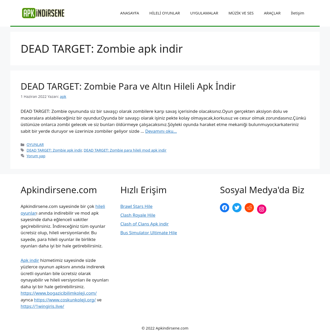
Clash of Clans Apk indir (144, 224)
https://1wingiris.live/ (42, 306)
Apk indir (30, 260)
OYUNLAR (35, 144)
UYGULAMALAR (204, 12)
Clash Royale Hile (137, 215)
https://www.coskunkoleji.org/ (65, 300)
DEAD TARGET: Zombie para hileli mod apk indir (125, 150)
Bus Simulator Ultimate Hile (148, 233)
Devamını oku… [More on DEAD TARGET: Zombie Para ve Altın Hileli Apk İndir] (161, 131)
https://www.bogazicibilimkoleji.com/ (59, 293)
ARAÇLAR (272, 12)
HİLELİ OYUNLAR (164, 12)
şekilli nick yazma (237, 226)
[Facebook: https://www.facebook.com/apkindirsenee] (224, 207)
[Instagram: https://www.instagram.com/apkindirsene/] (261, 209)
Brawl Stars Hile (136, 206)
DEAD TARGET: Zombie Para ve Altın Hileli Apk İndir (128, 86)
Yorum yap (36, 155)
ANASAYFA (129, 12)
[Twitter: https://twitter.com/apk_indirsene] (237, 207)
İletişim (297, 12)
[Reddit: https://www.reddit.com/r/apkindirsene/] (249, 207)
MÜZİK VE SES (240, 12)
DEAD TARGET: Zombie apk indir (54, 150)
